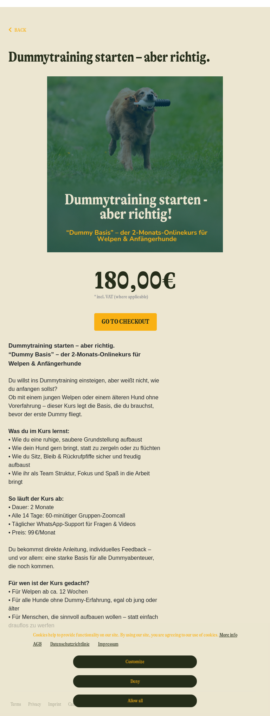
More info (228, 635)
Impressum (108, 644)
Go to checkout (125, 321)
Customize (135, 661)
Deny (135, 681)
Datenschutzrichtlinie (70, 644)
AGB (37, 644)
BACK (17, 30)
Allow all (135, 700)
